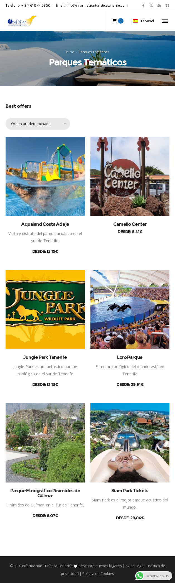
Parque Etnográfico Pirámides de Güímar (45, 493)
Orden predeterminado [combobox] (31, 123)
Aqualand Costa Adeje (45, 224)
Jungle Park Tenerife (45, 357)
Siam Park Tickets (129, 490)
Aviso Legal (134, 565)
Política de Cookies (98, 573)
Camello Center (130, 224)
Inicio (70, 52)
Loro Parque (129, 357)
